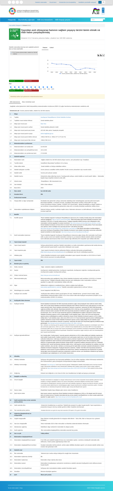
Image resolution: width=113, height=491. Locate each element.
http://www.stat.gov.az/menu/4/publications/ (53, 252)
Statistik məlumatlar (41, 2)
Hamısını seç (12, 80)
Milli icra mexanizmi (45, 20)
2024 (48, 89)
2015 (12, 89)
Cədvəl (51, 47)
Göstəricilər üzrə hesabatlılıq (67, 2)
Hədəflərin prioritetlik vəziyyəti (87, 2)
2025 (52, 89)
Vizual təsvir (52, 2)
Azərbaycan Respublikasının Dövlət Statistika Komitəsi (56, 117)
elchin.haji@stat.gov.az (47, 133)
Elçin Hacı (43, 123)
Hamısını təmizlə (28, 80)
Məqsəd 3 (19, 25)
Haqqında (12, 20)
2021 (36, 89)
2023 (44, 89)
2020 (32, 89)
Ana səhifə (12, 25)
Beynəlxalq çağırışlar (26, 20)
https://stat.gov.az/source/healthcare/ (50, 275)
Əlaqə (21, 488)
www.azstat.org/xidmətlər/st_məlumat (51, 287)
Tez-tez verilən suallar (13, 488)
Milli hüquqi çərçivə (63, 20)
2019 (28, 89)
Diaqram (45, 47)
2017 (20, 89)
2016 (16, 89)
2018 (24, 89)
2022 (40, 89)
